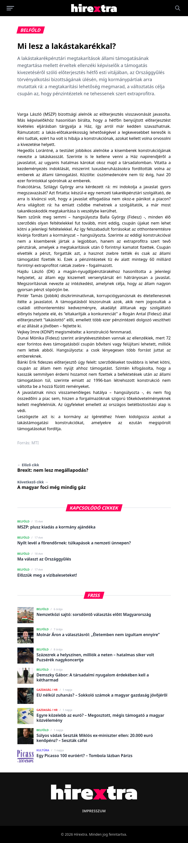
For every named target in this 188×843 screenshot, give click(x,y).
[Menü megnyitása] (10, 8)
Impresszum (94, 810)
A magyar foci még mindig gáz (51, 485)
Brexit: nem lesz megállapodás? (52, 467)
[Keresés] (177, 8)
